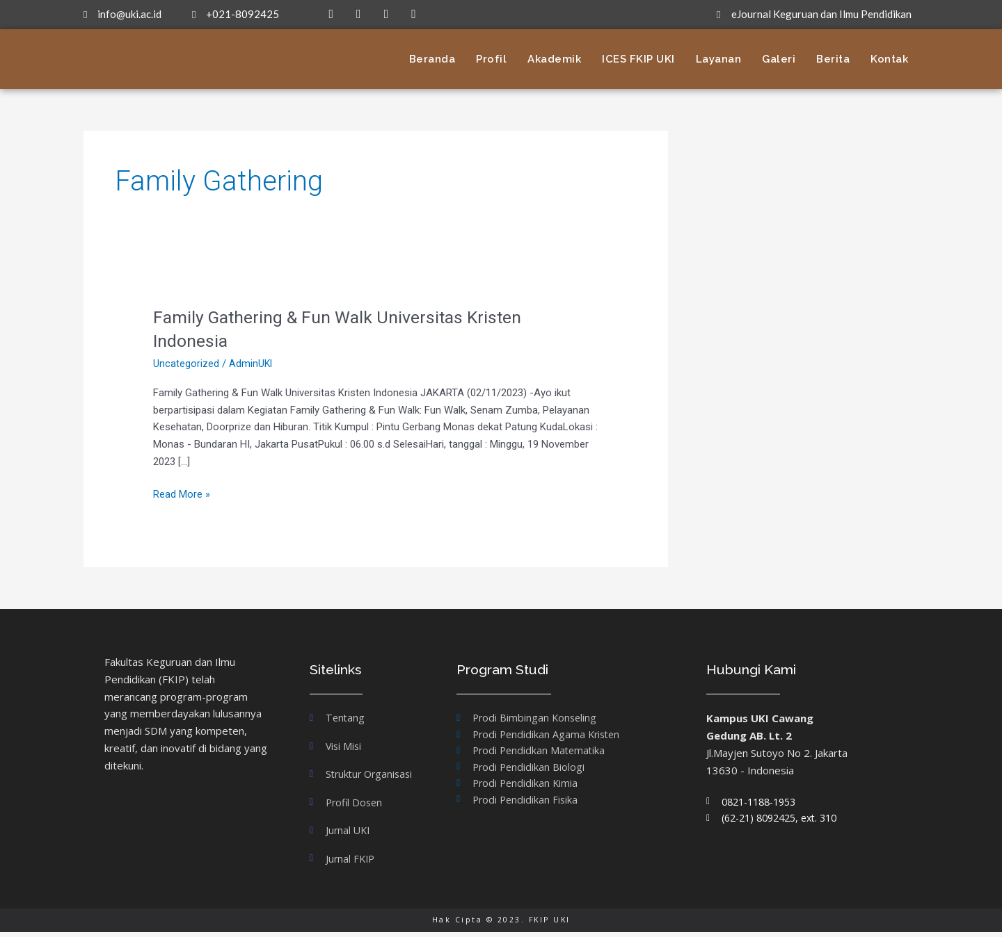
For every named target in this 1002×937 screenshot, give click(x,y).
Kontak (889, 59)
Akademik (554, 59)
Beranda (432, 59)
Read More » (181, 493)
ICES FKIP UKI (638, 59)
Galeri (778, 59)
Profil (491, 59)
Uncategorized (186, 363)
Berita (833, 59)
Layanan (719, 59)
